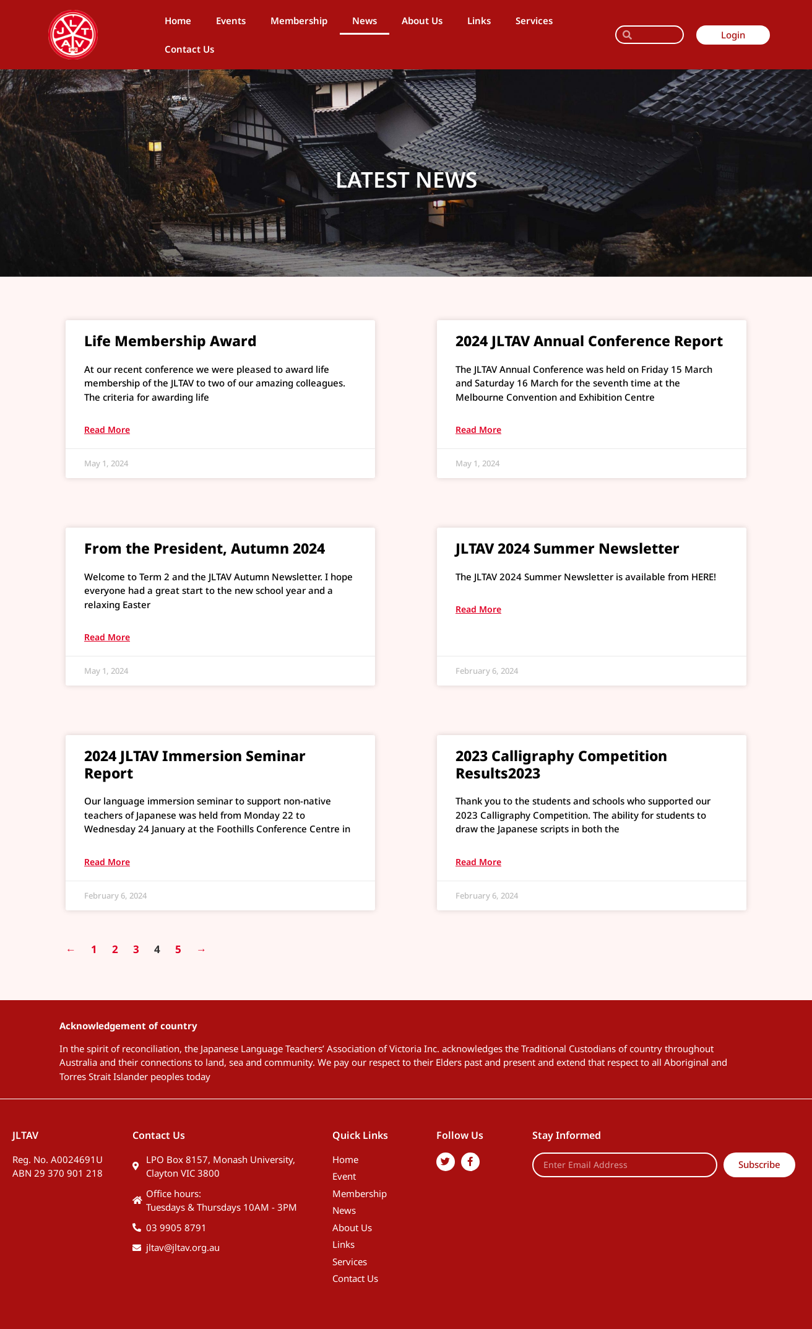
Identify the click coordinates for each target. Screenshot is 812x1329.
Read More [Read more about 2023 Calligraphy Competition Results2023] (478, 862)
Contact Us (189, 49)
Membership (298, 20)
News (364, 20)
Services (534, 20)
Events (231, 20)
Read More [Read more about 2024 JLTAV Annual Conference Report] (478, 429)
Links (479, 20)
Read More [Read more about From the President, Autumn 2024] (107, 637)
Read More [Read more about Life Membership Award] (107, 429)
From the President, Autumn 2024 (204, 548)
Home (178, 20)
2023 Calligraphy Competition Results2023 (561, 764)
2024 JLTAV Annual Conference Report (589, 341)
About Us (422, 20)
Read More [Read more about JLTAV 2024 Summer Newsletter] (478, 609)
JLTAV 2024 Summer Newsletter (568, 548)
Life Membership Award (170, 341)
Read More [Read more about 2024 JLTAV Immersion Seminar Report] (107, 862)
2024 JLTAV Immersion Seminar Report (195, 764)
